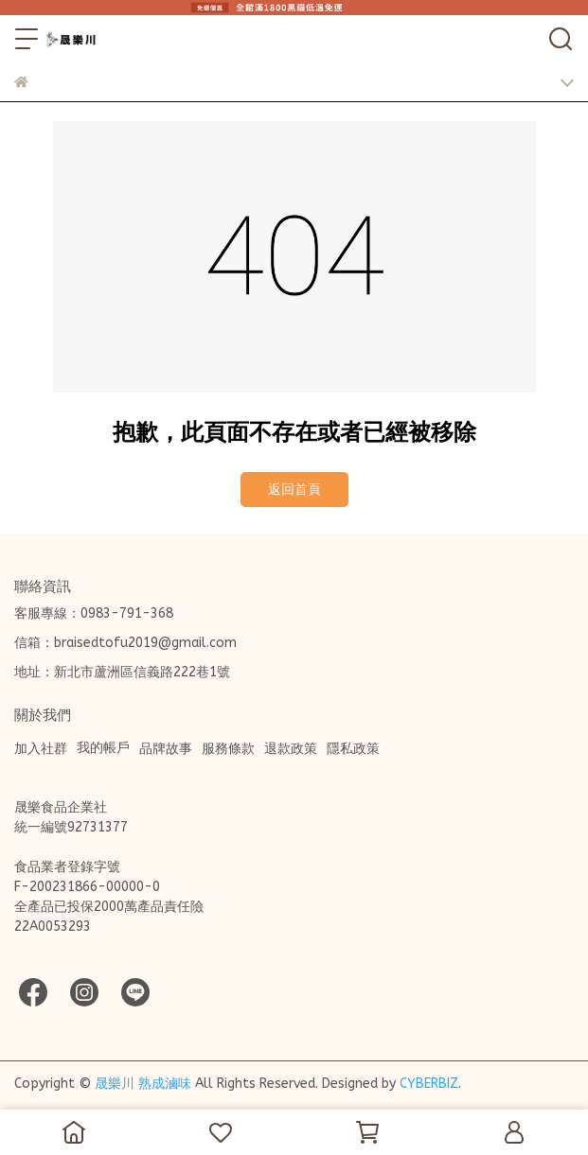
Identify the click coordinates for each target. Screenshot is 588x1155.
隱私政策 (353, 749)
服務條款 (228, 749)
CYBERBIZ (429, 1084)
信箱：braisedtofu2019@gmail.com (125, 643)
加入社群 (40, 749)
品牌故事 (165, 749)
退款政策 (290, 749)
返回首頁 (294, 489)
